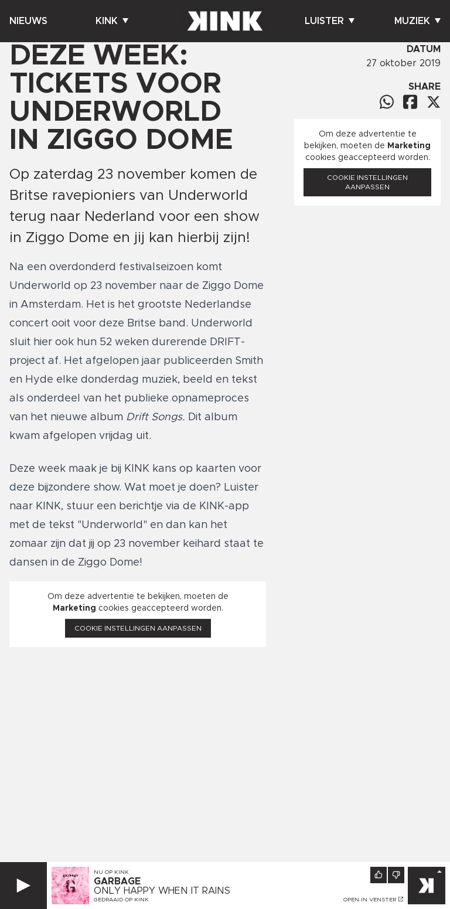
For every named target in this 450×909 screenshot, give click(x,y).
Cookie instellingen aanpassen (138, 628)
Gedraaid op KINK (121, 900)
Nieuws (28, 21)
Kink (112, 21)
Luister (329, 21)
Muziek (417, 21)
